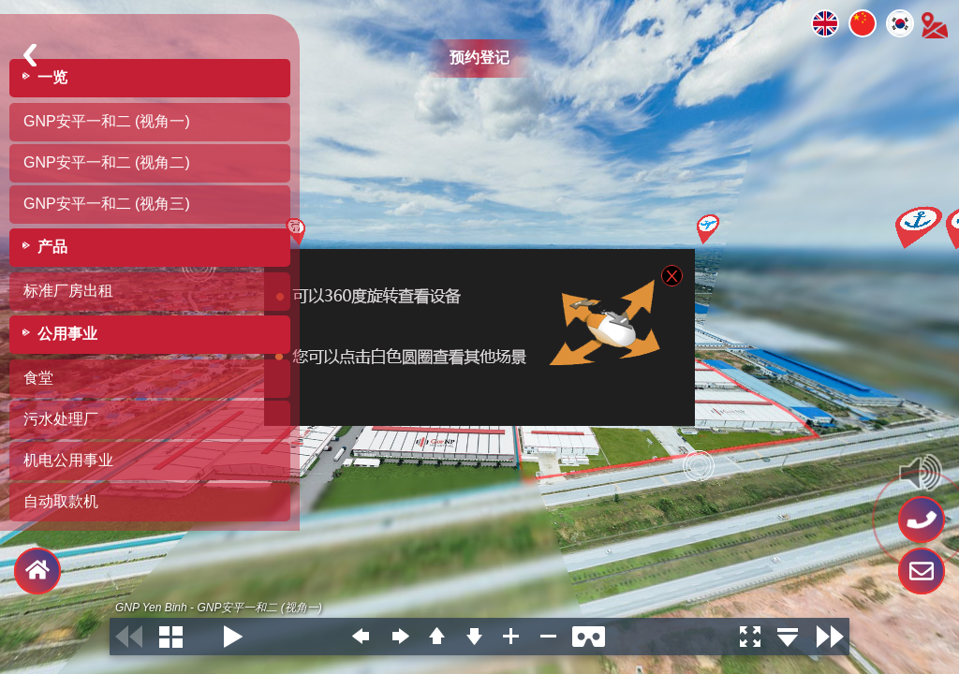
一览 (52, 77)
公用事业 (67, 334)
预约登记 (479, 58)
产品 (52, 247)
